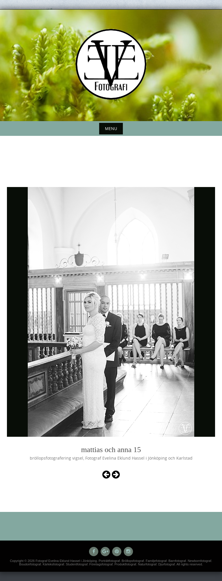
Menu (111, 128)
